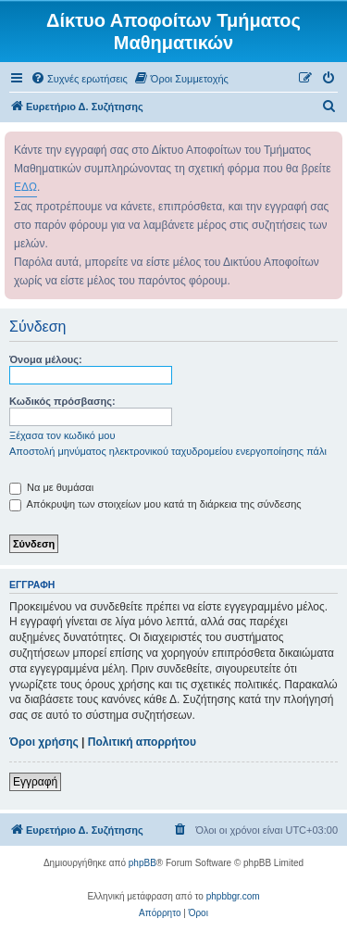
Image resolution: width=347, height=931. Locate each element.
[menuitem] (79, 79)
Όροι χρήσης (44, 742)
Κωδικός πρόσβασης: (62, 401)
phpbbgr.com (233, 896)
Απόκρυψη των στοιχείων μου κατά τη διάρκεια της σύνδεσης (155, 504)
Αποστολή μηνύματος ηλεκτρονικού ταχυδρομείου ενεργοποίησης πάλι (168, 451)
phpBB (142, 863)
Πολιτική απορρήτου (142, 742)
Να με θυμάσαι (51, 487)
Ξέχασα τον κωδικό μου (62, 435)
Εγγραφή (35, 781)
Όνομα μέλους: (45, 359)
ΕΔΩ (25, 187)
